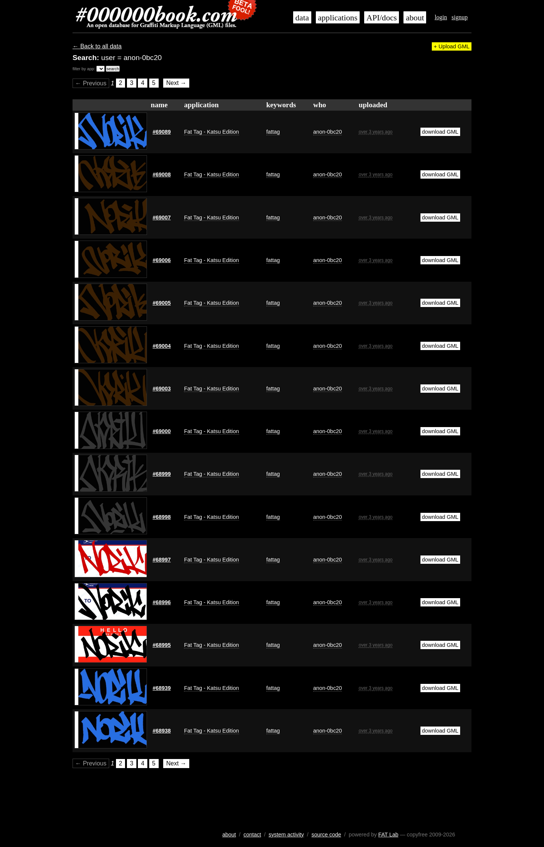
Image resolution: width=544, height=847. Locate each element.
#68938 (162, 731)
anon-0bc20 (327, 132)
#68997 (162, 560)
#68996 (162, 602)
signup (459, 17)
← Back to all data (97, 46)
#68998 (162, 517)
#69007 (162, 217)
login (440, 17)
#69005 (162, 303)
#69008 (162, 174)
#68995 (162, 645)
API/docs (381, 17)
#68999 (162, 474)
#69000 (162, 431)
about (415, 17)
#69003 (162, 389)
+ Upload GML (452, 46)
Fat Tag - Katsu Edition (211, 132)
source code (326, 835)
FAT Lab (388, 835)
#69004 (162, 346)
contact (252, 835)
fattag (273, 132)
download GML (440, 132)
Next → (176, 83)
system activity (286, 835)
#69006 (162, 260)
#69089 (162, 132)
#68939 (162, 688)
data (302, 17)
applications (337, 17)
